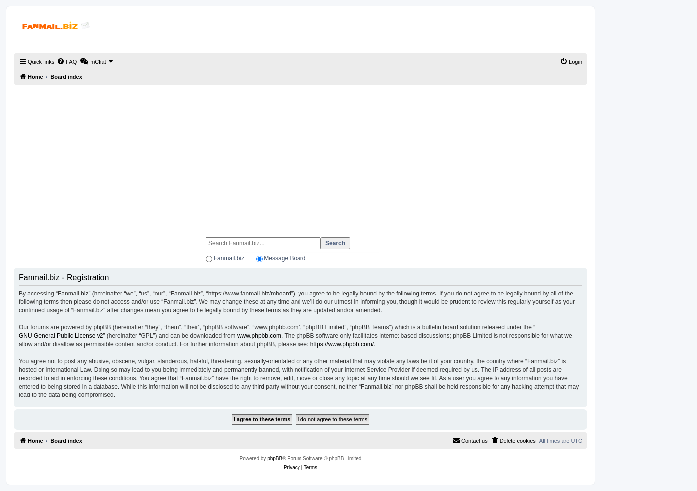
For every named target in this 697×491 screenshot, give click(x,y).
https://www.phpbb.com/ (342, 344)
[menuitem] (67, 62)
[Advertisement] (300, 156)
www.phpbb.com (259, 335)
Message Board (284, 258)
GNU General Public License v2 (61, 335)
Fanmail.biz (229, 258)
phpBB (274, 458)
